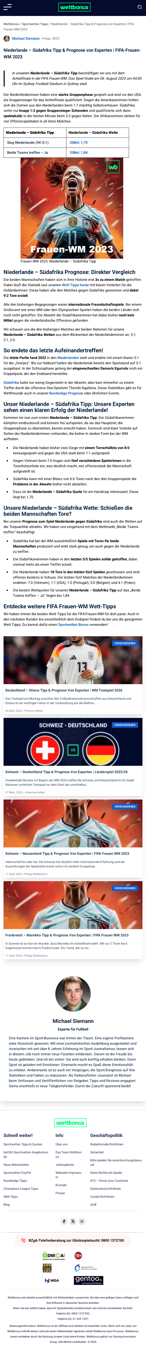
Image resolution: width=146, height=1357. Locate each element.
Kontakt (61, 1185)
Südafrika (11, 382)
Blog (7, 1205)
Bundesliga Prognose (66, 393)
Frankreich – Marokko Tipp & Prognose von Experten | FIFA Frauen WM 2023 (67, 935)
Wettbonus (11, 24)
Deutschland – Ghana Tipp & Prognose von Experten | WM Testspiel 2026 (63, 690)
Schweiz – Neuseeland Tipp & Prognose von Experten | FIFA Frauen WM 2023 (67, 853)
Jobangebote (65, 1165)
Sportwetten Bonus (73, 624)
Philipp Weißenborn (36, 874)
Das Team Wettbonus (69, 1154)
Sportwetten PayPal (17, 1173)
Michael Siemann (26, 38)
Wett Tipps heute (75, 285)
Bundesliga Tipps (15, 1181)
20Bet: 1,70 (79, 142)
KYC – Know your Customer (109, 1181)
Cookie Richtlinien (102, 1197)
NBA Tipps (11, 1197)
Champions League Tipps (21, 1189)
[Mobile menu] (8, 7)
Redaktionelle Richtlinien (106, 1144)
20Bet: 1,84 (79, 152)
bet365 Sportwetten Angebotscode (26, 1154)
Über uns (62, 1144)
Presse (60, 1193)
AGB (93, 1205)
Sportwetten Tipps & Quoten (23, 1144)
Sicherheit (97, 1152)
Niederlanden (68, 357)
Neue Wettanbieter (16, 1165)
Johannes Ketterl (35, 792)
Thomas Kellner (33, 711)
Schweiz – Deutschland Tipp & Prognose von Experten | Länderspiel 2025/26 (66, 772)
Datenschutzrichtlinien (105, 1189)
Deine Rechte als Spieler (106, 1173)
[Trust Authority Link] (88, 1268)
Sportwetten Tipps (35, 24)
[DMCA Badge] (57, 1255)
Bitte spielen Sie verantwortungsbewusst (116, 1162)
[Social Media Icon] (64, 1221)
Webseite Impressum (68, 1175)
